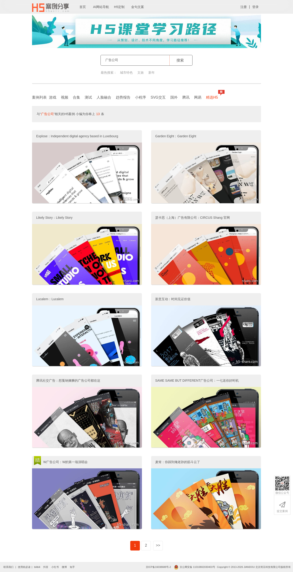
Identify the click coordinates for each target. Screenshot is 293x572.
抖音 (45, 567)
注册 (243, 7)
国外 (174, 97)
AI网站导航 (101, 7)
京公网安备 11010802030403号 (194, 567)
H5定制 (119, 7)
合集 (76, 97)
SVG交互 (158, 97)
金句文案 (137, 7)
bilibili (37, 567)
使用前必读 (24, 567)
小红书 (55, 567)
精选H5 (213, 96)
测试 (88, 97)
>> (158, 545)
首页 (82, 7)
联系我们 (8, 567)
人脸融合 (104, 97)
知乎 (72, 567)
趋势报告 (123, 97)
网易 (197, 97)
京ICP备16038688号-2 (158, 567)
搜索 (180, 60)
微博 (64, 567)
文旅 (140, 72)
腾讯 (186, 97)
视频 (64, 97)
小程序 (140, 97)
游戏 (52, 97)
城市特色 (126, 72)
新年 (151, 72)
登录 (255, 7)
